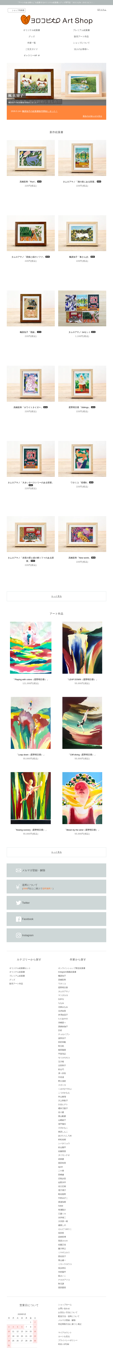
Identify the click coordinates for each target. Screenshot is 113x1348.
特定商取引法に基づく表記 (69, 1324)
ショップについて (81, 43)
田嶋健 (61, 1175)
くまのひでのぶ (65, 1089)
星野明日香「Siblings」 (82, 407)
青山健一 (62, 1260)
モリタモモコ (64, 1058)
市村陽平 (62, 1272)
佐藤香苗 (62, 1151)
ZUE (60, 1030)
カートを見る (64, 1336)
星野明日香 (63, 987)
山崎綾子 (62, 1120)
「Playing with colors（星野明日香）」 (31, 679)
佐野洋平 (62, 1182)
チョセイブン (64, 1034)
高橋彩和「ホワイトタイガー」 (31, 407)
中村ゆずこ (63, 1198)
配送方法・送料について (68, 1316)
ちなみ (61, 1003)
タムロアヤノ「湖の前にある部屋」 (82, 181)
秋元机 (61, 1046)
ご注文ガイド (31, 49)
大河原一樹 (63, 1221)
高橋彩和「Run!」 (31, 181)
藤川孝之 (62, 1248)
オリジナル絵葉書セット (20, 968)
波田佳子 (62, 1038)
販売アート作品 (81, 36)
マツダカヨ (63, 995)
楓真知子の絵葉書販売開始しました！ (40, 111)
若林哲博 (62, 1237)
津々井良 (62, 1073)
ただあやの (63, 1019)
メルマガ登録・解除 (67, 1320)
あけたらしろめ (65, 1136)
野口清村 (62, 1081)
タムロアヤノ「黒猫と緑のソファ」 (30, 257)
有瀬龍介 (62, 1210)
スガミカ (62, 1085)
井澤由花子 (63, 1015)
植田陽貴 (62, 1050)
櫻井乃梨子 (63, 1108)
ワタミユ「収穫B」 (82, 482)
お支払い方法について (68, 1312)
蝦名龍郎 (62, 1194)
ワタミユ (62, 983)
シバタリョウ (64, 1143)
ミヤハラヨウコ (65, 1264)
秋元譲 (61, 1284)
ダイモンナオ (64, 1155)
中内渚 (61, 1077)
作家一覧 (31, 43)
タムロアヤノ (64, 991)
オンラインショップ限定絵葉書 (71, 968)
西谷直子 (62, 1256)
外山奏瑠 (62, 1097)
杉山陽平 (62, 1147)
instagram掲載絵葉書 (67, 972)
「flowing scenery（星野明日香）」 (30, 830)
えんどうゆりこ (65, 1229)
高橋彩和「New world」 (82, 558)
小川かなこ (63, 1128)
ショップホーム (65, 1304)
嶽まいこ (62, 1276)
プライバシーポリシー (68, 1340)
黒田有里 (62, 1163)
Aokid (60, 1206)
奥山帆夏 (62, 1116)
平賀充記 (62, 1054)
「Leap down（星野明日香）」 (30, 754)
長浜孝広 (62, 1268)
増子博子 (62, 1190)
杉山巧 (61, 1069)
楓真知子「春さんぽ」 (82, 257)
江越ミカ (62, 1214)
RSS (60, 1344)
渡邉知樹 (62, 1202)
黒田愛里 (62, 1287)
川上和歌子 (63, 1100)
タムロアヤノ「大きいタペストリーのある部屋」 (31, 483)
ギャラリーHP (30, 55)
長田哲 (61, 1233)
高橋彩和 (62, 980)
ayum (60, 1167)
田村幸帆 (62, 1042)
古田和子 (62, 1065)
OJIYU (61, 999)
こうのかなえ (64, 1093)
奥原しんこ (63, 1132)
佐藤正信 (62, 1245)
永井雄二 (62, 1217)
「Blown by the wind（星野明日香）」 (82, 830)
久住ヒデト (63, 1104)
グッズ (32, 36)
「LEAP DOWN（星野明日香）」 (82, 679)
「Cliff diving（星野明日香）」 (82, 754)
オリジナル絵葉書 (31, 30)
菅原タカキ (63, 1241)
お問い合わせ (64, 1308)
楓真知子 (62, 976)
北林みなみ (63, 1007)
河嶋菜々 (62, 1022)
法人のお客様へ (81, 49)
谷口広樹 (62, 1186)
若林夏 (61, 1159)
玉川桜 (61, 1061)
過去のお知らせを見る (92, 116)
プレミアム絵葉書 (81, 30)
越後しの (62, 1225)
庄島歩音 (62, 1178)
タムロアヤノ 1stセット (82, 332)
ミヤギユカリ (64, 1252)
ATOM (66, 1344)
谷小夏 (61, 1112)
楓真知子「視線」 (31, 332)
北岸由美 (62, 1011)
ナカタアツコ (64, 1280)
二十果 (61, 1171)
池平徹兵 (62, 1124)
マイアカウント (65, 1332)
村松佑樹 (62, 1139)
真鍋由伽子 (63, 1026)
